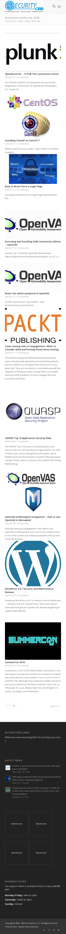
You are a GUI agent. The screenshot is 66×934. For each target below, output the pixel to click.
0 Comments (23, 77)
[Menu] (59, 6)
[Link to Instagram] (53, 930)
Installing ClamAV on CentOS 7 (22, 140)
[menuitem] (52, 6)
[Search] (52, 6)
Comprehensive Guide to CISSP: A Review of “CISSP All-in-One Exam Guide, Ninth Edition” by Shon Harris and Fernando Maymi (36, 791)
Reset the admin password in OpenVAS (27, 293)
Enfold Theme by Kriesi (28, 926)
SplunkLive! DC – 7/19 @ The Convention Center (32, 73)
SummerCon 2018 (15, 662)
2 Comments (23, 441)
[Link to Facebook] (44, 930)
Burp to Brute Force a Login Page (23, 186)
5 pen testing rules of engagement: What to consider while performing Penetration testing (32, 348)
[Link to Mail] (58, 930)
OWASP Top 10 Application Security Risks (28, 438)
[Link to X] (49, 930)
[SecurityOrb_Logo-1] (27, 6)
